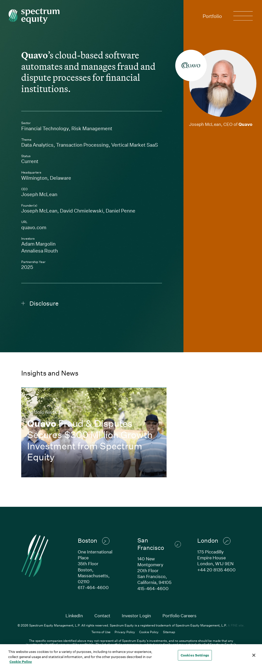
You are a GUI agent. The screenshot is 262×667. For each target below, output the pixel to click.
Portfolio (212, 16)
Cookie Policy (149, 632)
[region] (131, 655)
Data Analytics (37, 145)
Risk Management (91, 128)
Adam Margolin (38, 243)
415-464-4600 (153, 588)
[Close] (253, 655)
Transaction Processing (82, 145)
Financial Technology (45, 128)
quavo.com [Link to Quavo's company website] (65, 227)
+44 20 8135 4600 (216, 570)
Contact (102, 616)
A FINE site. (236, 625)
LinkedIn (74, 616)
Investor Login (136, 616)
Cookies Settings (195, 655)
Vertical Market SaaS (134, 145)
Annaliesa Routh (39, 250)
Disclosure (39, 303)
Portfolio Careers (179, 616)
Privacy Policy (125, 632)
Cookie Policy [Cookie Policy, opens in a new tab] (20, 661)
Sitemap (169, 632)
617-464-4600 (93, 587)
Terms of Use (101, 632)
